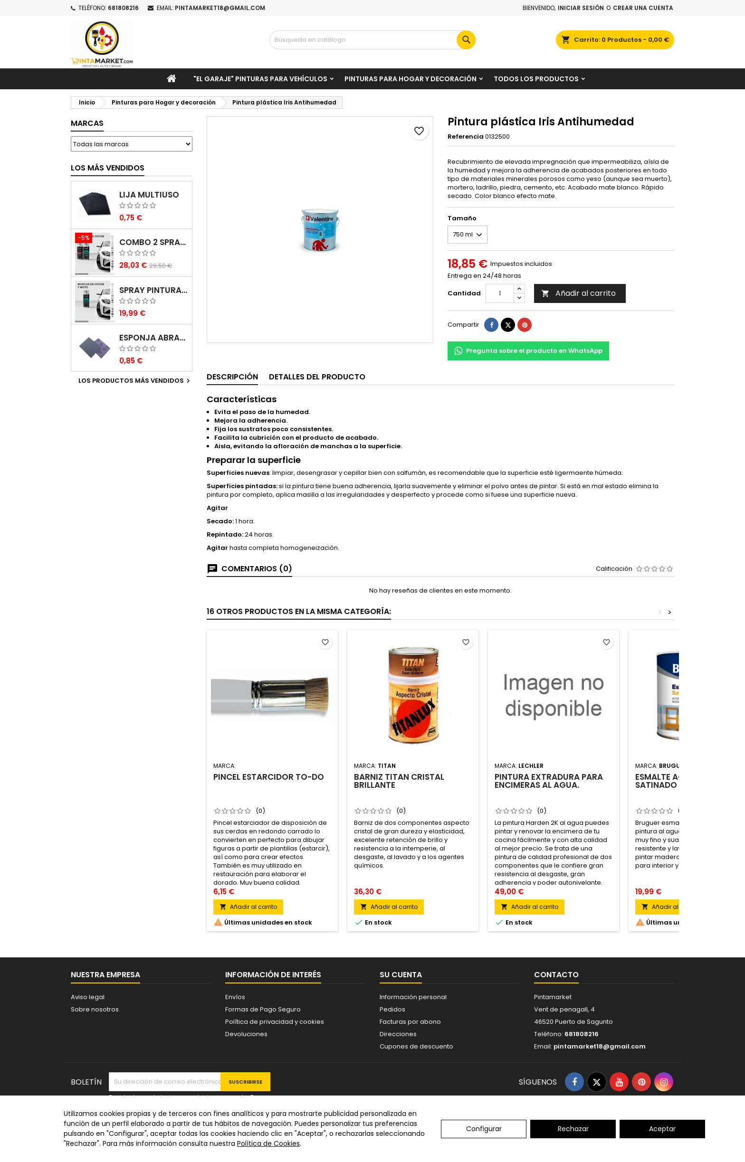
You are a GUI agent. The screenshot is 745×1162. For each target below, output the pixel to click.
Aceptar (662, 1129)
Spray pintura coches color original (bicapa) (153, 290)
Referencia (466, 136)
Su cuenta (401, 974)
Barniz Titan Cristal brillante (399, 781)
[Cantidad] (500, 293)
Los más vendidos (107, 167)
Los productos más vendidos (135, 381)
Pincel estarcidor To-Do (268, 777)
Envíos (235, 996)
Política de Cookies (268, 1143)
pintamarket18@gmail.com (220, 8)
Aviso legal (88, 996)
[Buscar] (372, 39)
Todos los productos (536, 79)
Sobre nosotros (95, 1009)
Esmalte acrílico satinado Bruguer (676, 781)
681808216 (123, 8)
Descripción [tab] (232, 376)
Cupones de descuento (416, 1046)
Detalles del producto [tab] (317, 376)
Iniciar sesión (581, 8)
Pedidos (392, 1009)
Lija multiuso (149, 195)
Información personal (413, 996)
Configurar (484, 1129)
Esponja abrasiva (153, 338)
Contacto (556, 974)
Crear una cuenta (643, 8)
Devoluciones (246, 1034)
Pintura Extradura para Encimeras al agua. (549, 781)
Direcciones (398, 1034)
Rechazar (573, 1129)
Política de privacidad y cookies (274, 1021)
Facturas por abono (410, 1021)
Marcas (87, 123)
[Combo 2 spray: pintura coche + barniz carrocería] (95, 239)
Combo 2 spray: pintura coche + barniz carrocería (153, 242)
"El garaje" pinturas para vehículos (260, 79)
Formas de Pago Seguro (263, 1009)
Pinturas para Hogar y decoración (410, 79)
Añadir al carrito (578, 293)
